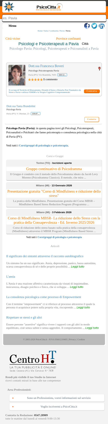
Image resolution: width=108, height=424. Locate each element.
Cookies (81, 339)
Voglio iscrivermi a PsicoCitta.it (59, 406)
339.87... (35, 113)
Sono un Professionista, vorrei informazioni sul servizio (59, 397)
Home (40, 31)
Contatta (92, 91)
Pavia (62, 31)
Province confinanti (68, 38)
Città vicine (12, 38)
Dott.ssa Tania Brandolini (21, 106)
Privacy (72, 339)
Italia (46, 31)
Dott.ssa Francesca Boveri (46, 66)
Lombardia (54, 31)
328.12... (62, 75)
